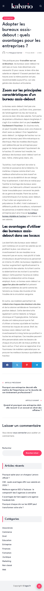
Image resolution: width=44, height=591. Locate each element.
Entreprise (8, 18)
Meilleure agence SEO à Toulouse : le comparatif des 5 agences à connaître (19, 491)
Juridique (6, 557)
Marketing (6, 561)
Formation (6, 553)
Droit (4, 536)
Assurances (7, 528)
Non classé (7, 565)
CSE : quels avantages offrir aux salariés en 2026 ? (21, 483)
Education (6, 540)
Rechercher (6, 448)
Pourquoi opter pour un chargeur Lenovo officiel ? (20, 476)
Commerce (7, 532)
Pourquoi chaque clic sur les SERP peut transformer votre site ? (19, 506)
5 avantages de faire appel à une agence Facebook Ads (20, 498)
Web (4, 569)
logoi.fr (28, 586)
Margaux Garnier (15, 53)
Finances (6, 549)
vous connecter (20, 433)
